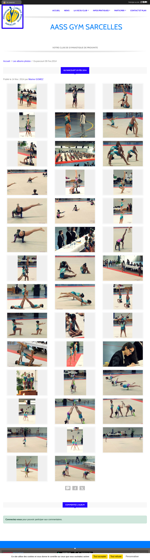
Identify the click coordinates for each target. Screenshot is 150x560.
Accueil (56, 10)
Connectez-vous (13, 519)
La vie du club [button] (80, 10)
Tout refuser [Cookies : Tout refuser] (116, 556)
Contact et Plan (138, 10)
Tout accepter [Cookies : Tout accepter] (99, 556)
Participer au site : (137, 2)
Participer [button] (119, 10)
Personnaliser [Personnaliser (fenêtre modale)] (132, 556)
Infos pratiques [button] (101, 10)
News (66, 10)
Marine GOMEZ (35, 79)
